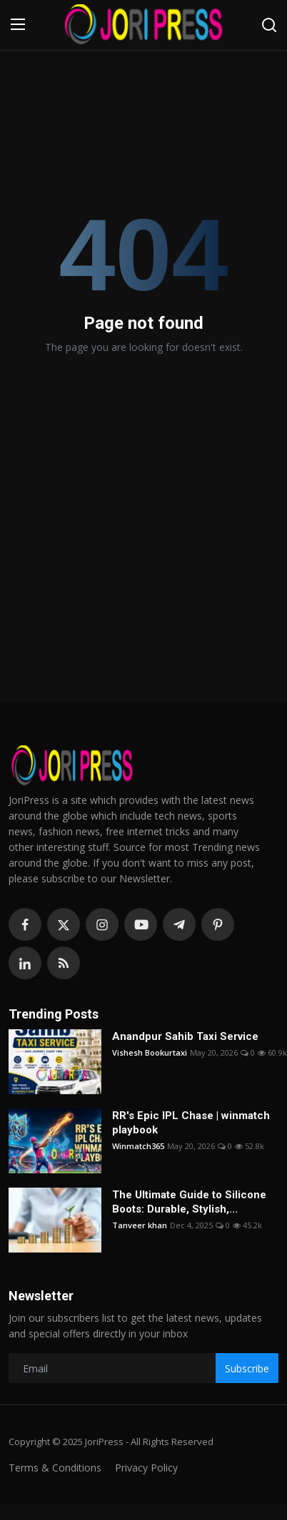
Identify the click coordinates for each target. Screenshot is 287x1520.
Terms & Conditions (55, 1467)
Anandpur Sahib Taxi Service (185, 1036)
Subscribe (247, 1368)
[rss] (63, 963)
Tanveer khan (139, 1225)
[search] (269, 25)
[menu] (18, 25)
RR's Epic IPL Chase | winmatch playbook (191, 1122)
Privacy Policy (146, 1467)
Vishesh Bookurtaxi (149, 1052)
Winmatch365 (138, 1146)
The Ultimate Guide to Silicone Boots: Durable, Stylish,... (189, 1201)
